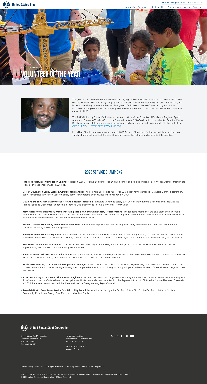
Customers (142, 6)
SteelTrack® (194, 1)
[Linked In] (117, 335)
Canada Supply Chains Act (32, 365)
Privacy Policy (87, 365)
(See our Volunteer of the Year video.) (96, 125)
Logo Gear (173, 1)
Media (186, 6)
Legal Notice (100, 365)
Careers (197, 6)
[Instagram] (126, 335)
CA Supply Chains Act (54, 365)
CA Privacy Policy (72, 365)
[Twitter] (112, 335)
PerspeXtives (173, 6)
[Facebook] (122, 335)
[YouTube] (132, 335)
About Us (129, 6)
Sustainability (157, 6)
